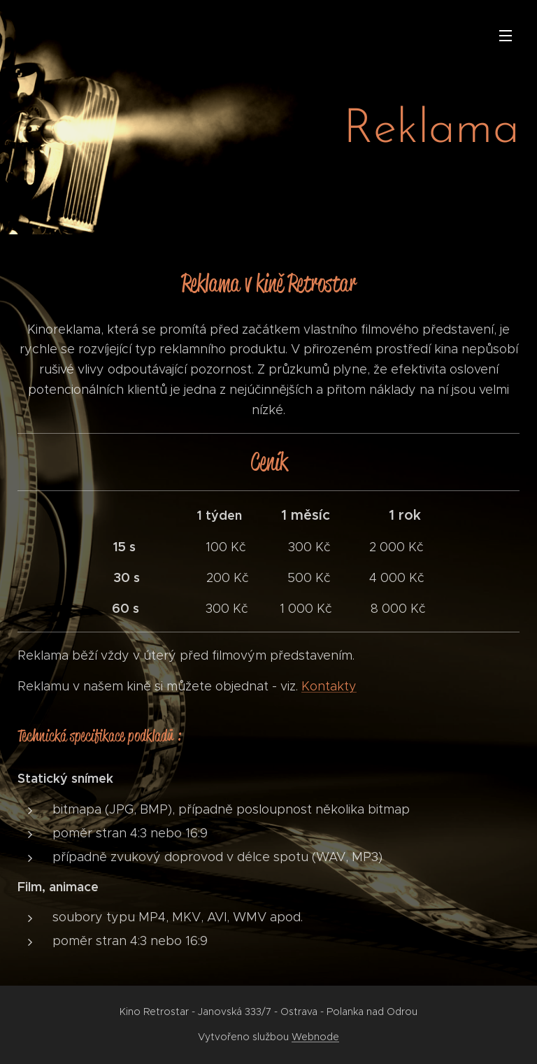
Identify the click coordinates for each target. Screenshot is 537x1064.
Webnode (315, 1036)
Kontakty (329, 686)
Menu (505, 35)
